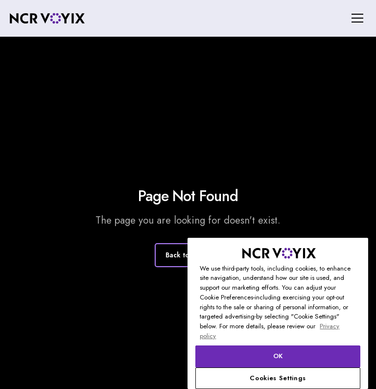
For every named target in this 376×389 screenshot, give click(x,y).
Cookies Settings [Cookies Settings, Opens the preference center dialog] (278, 378)
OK (278, 356)
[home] (47, 18)
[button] (356, 18)
